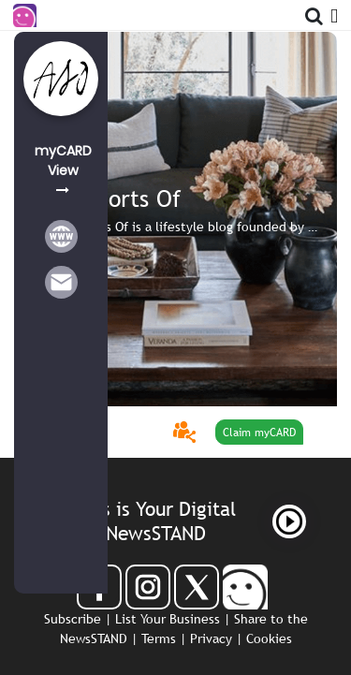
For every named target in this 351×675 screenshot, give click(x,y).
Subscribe (72, 618)
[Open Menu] (334, 12)
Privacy (211, 638)
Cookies (269, 638)
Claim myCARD (259, 432)
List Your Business (167, 618)
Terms (158, 638)
